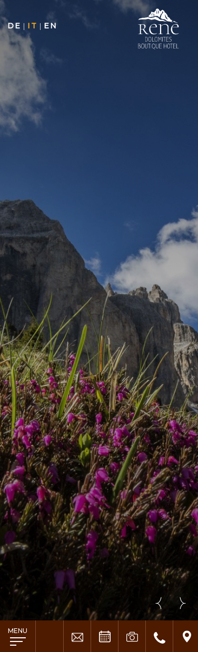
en (50, 26)
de (14, 26)
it (32, 26)
